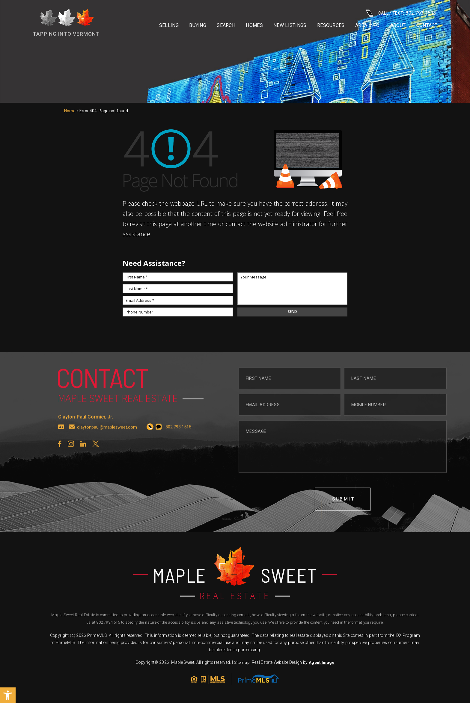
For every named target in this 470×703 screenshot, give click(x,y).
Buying (197, 25)
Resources (331, 25)
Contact (427, 25)
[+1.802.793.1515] (150, 438)
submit (344, 510)
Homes (254, 25)
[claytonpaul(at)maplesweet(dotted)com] (72, 438)
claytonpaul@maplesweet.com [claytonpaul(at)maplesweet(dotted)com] (107, 438)
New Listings (290, 25)
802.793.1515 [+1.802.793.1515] (108, 623)
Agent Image (321, 663)
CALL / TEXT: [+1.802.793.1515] (401, 13)
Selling (169, 25)
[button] (8, 695)
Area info (367, 25)
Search (226, 25)
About (398, 25)
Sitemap (241, 663)
